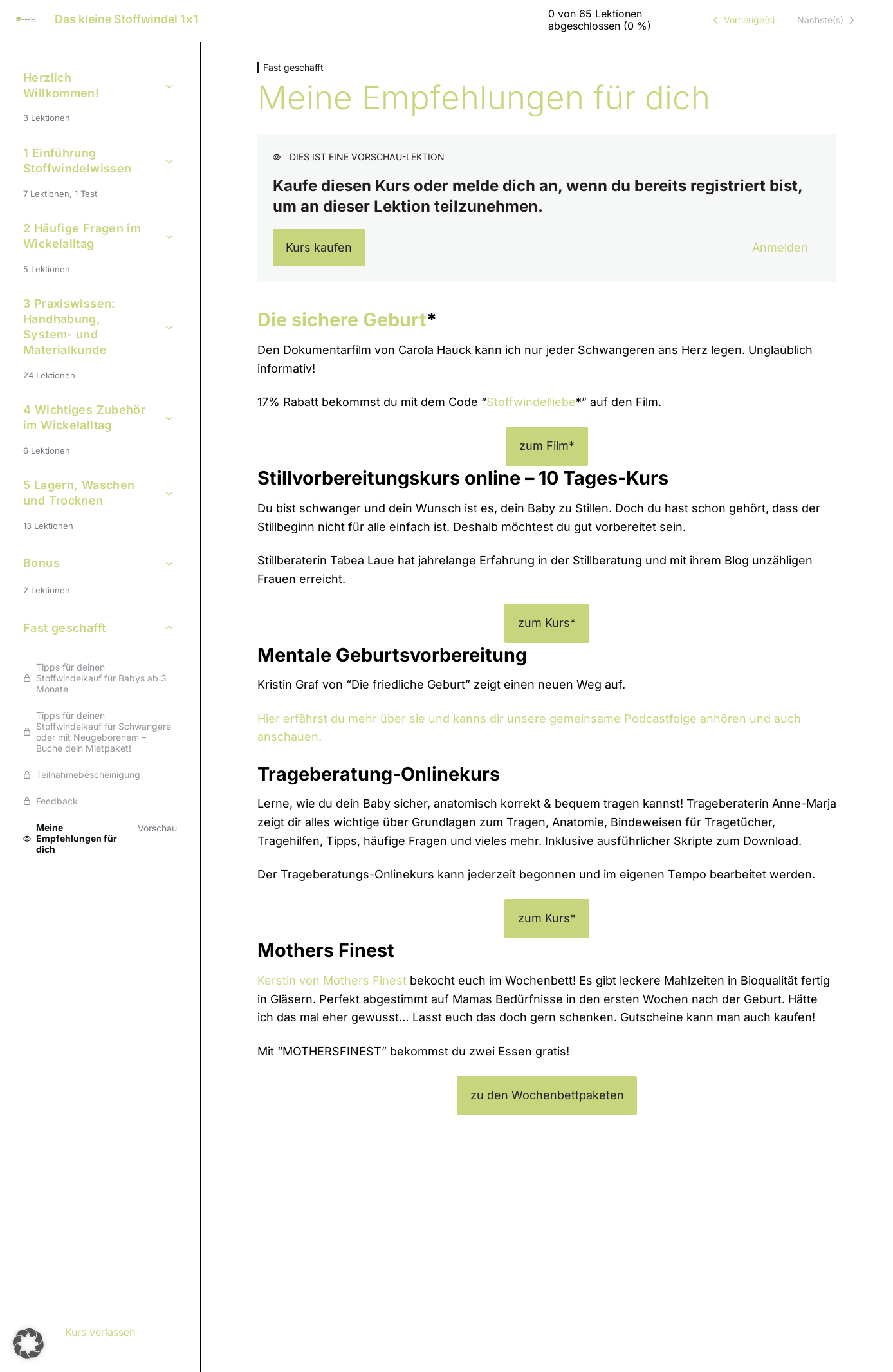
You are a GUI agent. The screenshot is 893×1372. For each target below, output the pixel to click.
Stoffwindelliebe (531, 402)
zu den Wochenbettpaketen (547, 1095)
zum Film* (547, 445)
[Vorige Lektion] (741, 20)
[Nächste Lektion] (828, 20)
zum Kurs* (547, 622)
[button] (28, 1343)
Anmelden (780, 247)
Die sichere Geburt (342, 319)
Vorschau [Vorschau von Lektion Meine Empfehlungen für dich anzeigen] (157, 827)
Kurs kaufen (319, 247)
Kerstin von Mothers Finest (332, 980)
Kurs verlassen (100, 1332)
